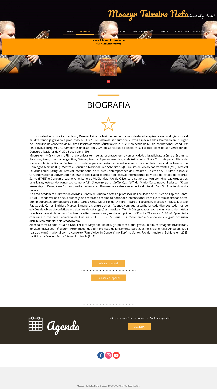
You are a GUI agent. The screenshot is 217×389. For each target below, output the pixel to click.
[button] (108, 263)
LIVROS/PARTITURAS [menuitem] (143, 31)
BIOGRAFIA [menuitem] (85, 31)
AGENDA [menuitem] (102, 31)
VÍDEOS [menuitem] (164, 31)
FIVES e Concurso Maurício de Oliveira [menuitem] (193, 31)
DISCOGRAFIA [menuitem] (119, 31)
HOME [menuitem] (70, 31)
